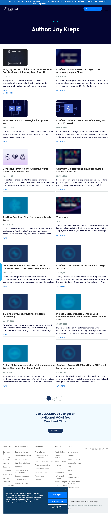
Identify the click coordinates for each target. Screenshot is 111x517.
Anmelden (79, 1)
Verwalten (7, 478)
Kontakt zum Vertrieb (97, 1)
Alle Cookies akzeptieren (57, 495)
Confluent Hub (8, 485)
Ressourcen (60, 447)
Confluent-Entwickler (59, 457)
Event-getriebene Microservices (21, 471)
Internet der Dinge (21, 483)
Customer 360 (20, 480)
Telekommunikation (42, 465)
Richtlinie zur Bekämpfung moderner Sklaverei (68, 502)
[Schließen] (65, 489)
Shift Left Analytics (21, 459)
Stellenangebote (74, 459)
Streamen (6, 467)
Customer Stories (21, 452)
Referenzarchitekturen (23, 456)
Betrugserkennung (22, 476)
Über (70, 447)
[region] (35, 500)
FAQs (70, 474)
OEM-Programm (61, 485)
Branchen (39, 447)
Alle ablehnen (57, 501)
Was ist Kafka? (60, 452)
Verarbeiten (7, 474)
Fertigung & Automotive (44, 461)
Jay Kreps (7, 90)
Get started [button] (56, 431)
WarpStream (7, 463)
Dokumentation (60, 461)
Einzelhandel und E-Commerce (42, 457)
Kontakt (71, 456)
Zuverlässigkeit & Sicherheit (74, 482)
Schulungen (59, 472)
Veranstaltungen (61, 482)
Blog (69, 467)
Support (58, 469)
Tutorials (58, 465)
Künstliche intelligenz (22, 463)
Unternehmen (73, 452)
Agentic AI (18, 467)
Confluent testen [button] (93, 9)
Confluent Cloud (6, 453)
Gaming (38, 480)
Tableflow (6, 482)
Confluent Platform (6, 459)
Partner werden (73, 478)
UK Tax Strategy (73, 487)
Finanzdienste (40, 452)
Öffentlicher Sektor (42, 469)
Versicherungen (41, 472)
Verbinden (7, 471)
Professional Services (59, 477)
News (70, 470)
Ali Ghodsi (8, 93)
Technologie (39, 476)
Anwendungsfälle (22, 447)
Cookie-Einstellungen (91, 502)
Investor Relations (74, 463)
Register (42, 4)
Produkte (7, 447)
